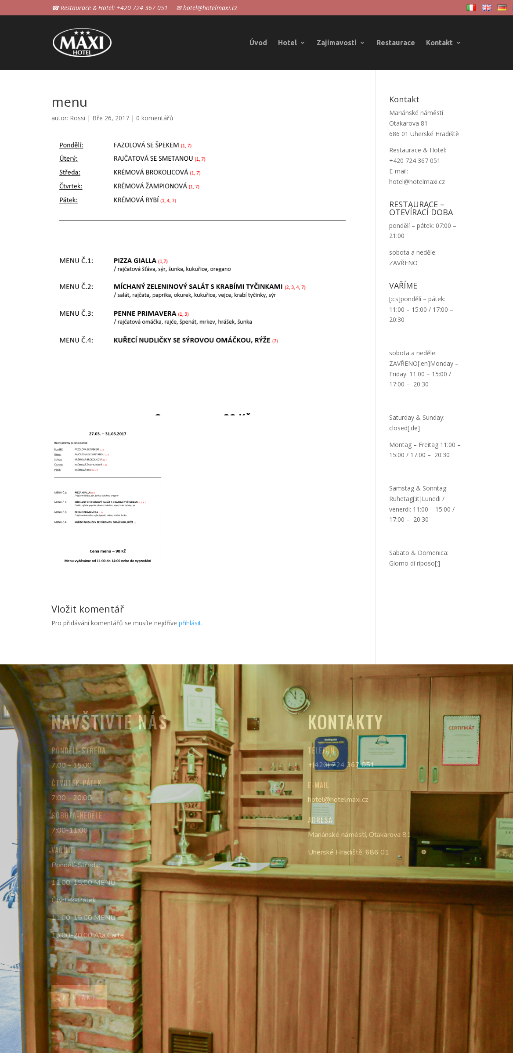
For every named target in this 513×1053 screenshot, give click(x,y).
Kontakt (439, 43)
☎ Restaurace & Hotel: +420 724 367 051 (109, 8)
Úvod (258, 43)
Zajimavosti (337, 43)
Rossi (77, 118)
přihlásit (190, 623)
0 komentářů (154, 118)
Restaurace (395, 43)
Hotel (287, 43)
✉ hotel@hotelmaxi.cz (206, 8)
